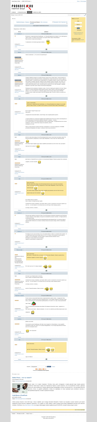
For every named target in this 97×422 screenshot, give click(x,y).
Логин (78, 1)
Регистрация (83, 1)
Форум (29, 12)
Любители (17, 398)
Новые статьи (29, 413)
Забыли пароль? (78, 33)
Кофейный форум (20, 22)
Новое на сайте (37, 12)
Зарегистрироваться (78, 32)
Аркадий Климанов (22, 398)
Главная (14, 12)
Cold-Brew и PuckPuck (19, 395)
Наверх (19, 49)
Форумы (27, 22)
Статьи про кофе (22, 12)
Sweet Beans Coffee (16, 1)
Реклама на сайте (21, 413)
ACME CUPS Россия (26, 1)
